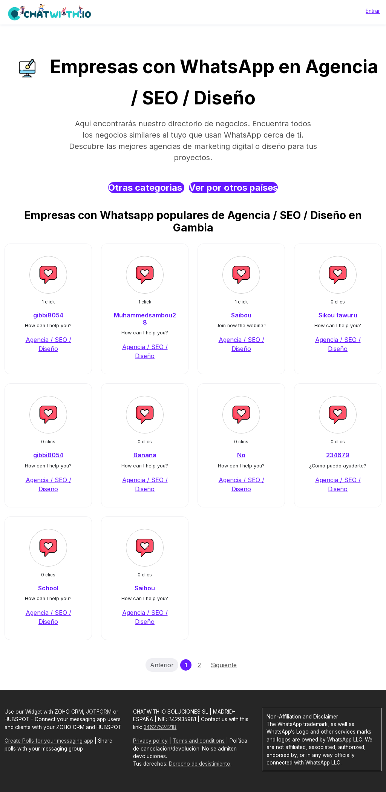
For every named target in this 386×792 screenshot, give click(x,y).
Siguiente (224, 665)
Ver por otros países (233, 187)
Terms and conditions (199, 741)
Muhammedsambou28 (145, 318)
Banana (144, 455)
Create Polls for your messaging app (49, 741)
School (48, 588)
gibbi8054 (48, 315)
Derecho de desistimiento (199, 764)
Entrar (373, 11)
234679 (337, 455)
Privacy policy (150, 741)
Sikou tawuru (338, 315)
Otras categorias (146, 187)
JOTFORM (99, 712)
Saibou (241, 315)
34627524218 (160, 727)
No (241, 455)
